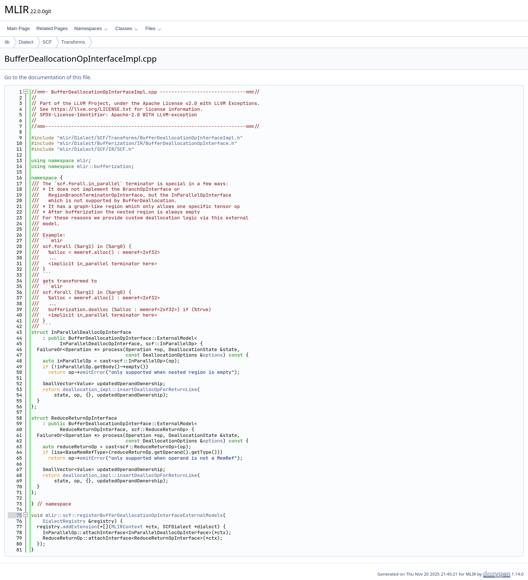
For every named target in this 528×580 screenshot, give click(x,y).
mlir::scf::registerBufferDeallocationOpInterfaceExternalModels (134, 515)
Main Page (18, 28)
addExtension (80, 527)
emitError (93, 372)
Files (153, 28)
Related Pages (51, 28)
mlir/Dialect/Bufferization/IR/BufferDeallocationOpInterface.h (147, 143)
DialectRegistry (64, 521)
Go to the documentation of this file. (47, 77)
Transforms (73, 42)
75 (15, 515)
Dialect (26, 42)
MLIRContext (127, 527)
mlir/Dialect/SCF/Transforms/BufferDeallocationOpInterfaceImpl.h (150, 138)
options (213, 355)
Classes (126, 28)
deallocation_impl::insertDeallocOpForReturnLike (130, 389)
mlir (82, 160)
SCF (47, 42)
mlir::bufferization (104, 166)
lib (7, 42)
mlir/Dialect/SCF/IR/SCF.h (95, 149)
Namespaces (90, 28)
